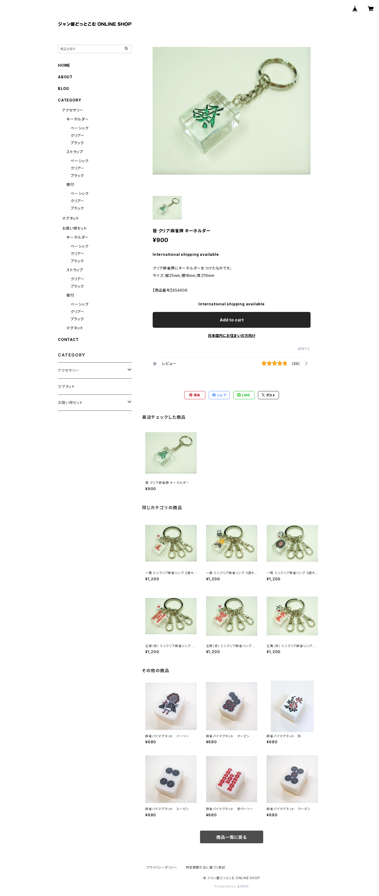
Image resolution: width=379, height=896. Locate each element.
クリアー (77, 135)
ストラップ (74, 152)
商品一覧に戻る (231, 837)
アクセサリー (72, 110)
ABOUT (65, 77)
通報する (304, 349)
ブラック (77, 143)
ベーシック (80, 128)
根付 (70, 184)
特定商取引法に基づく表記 (205, 867)
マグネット (70, 218)
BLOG (63, 88)
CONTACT (68, 339)
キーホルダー (77, 119)
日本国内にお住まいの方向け (231, 335)
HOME (64, 65)
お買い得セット (74, 228)
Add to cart (232, 319)
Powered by (231, 886)
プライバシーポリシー (161, 867)
